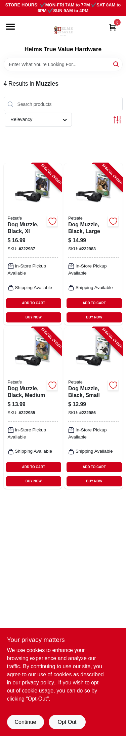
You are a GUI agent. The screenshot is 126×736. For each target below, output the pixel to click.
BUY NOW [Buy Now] (34, 317)
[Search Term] (63, 64)
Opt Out (66, 722)
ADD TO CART (33, 303)
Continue (25, 722)
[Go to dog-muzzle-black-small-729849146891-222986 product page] (93, 408)
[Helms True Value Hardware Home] (63, 31)
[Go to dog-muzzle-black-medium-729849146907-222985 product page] (33, 408)
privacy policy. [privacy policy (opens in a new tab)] (38, 682)
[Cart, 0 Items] (112, 27)
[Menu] (10, 26)
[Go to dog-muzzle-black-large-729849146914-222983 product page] (93, 244)
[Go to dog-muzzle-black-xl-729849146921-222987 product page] (33, 244)
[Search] (116, 63)
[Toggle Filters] (117, 119)
